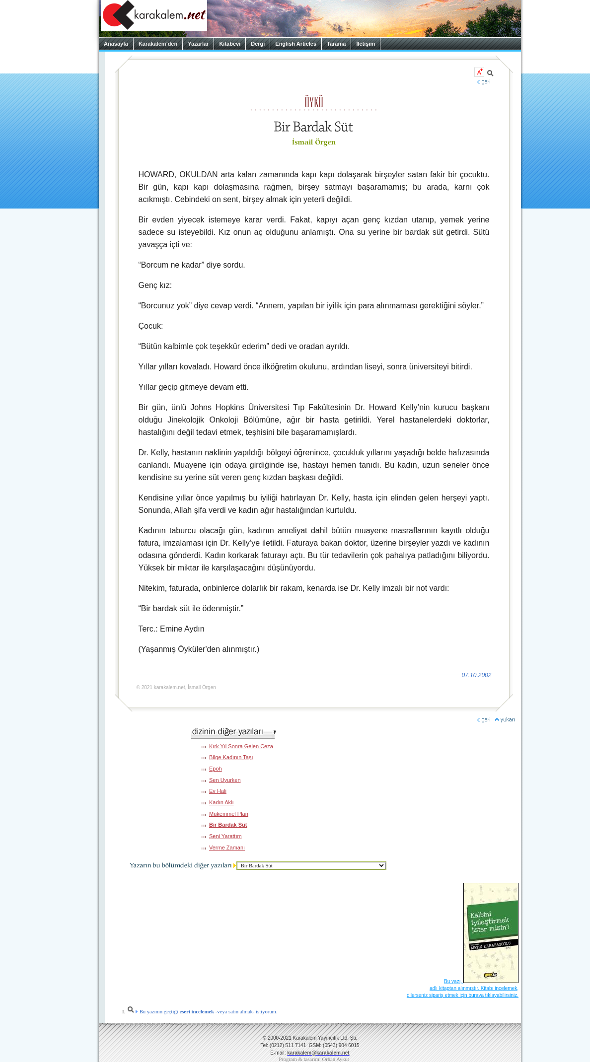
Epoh (215, 769)
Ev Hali (217, 791)
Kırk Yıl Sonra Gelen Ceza (241, 746)
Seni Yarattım (225, 836)
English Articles (295, 44)
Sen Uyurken (225, 780)
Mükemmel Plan (228, 814)
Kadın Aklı (221, 802)
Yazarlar (198, 44)
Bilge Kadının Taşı (231, 757)
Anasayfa (116, 44)
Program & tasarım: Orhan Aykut (314, 1059)
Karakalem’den (158, 44)
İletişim (365, 44)
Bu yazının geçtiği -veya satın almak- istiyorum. (202, 1011)
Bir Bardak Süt (228, 825)
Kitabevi (229, 44)
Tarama (336, 44)
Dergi (258, 44)
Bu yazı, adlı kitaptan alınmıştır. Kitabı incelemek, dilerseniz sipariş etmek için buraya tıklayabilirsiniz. (462, 988)
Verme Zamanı (227, 847)
